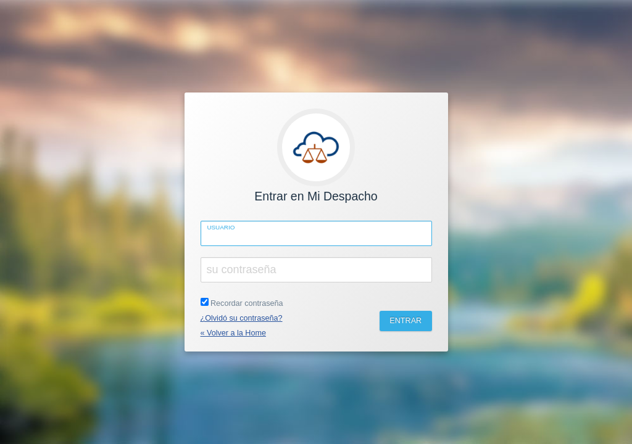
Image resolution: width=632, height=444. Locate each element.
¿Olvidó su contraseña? (242, 318)
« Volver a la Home (233, 333)
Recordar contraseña (242, 303)
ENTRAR (405, 320)
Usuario (221, 227)
